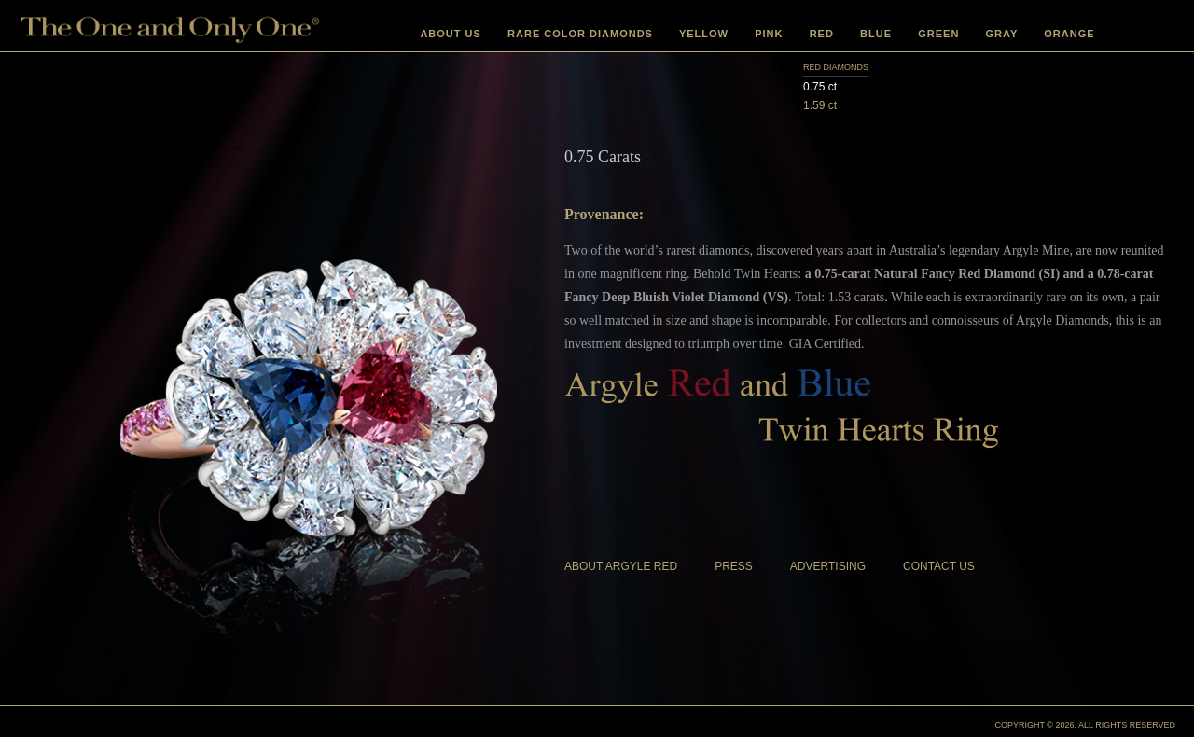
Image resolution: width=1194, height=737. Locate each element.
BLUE (876, 33)
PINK (769, 33)
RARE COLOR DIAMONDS (580, 33)
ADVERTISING (828, 566)
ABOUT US (450, 33)
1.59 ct (820, 105)
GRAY (1002, 33)
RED (822, 33)
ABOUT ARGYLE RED (620, 566)
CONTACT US (939, 566)
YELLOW (704, 33)
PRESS (734, 566)
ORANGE (1069, 33)
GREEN (938, 33)
